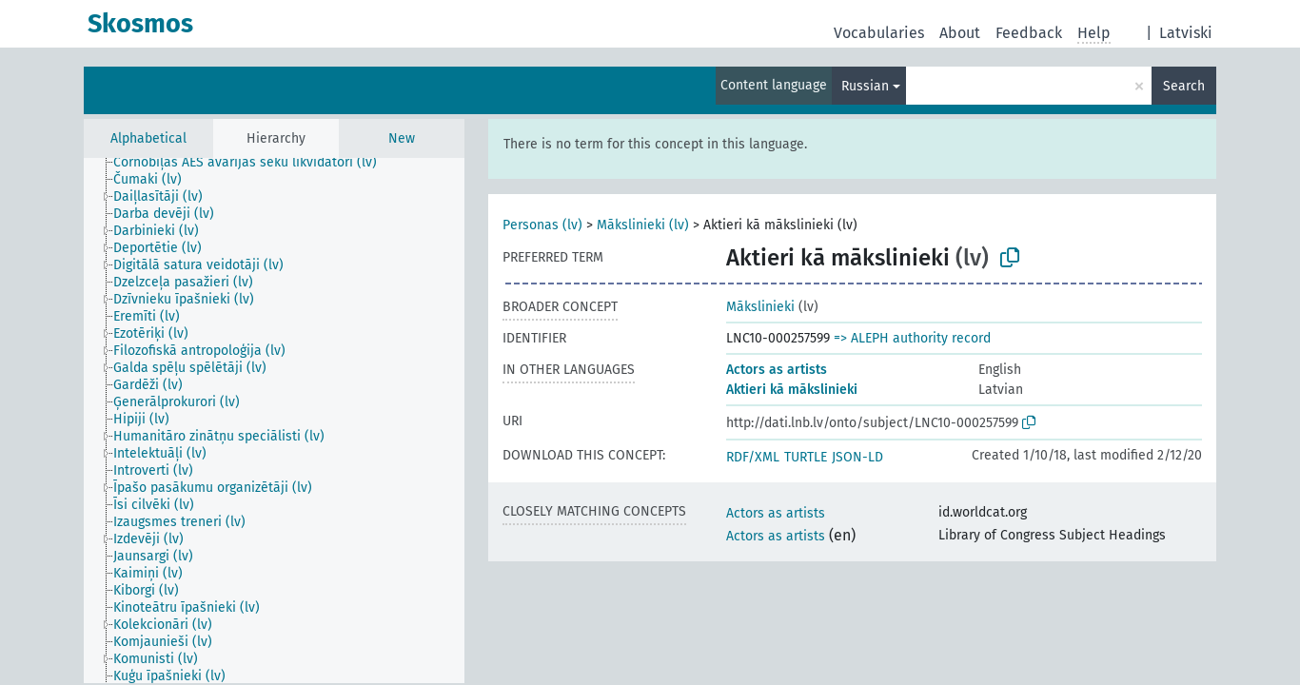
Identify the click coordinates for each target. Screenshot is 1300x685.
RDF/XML (752, 457)
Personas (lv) (542, 225)
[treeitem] (253, 162)
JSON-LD (857, 457)
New (401, 138)
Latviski (1185, 33)
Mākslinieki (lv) (643, 225)
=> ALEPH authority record (912, 338)
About (959, 33)
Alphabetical (148, 138)
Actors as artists (776, 370)
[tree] (274, 420)
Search (1184, 86)
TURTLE (805, 457)
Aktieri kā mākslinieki (791, 390)
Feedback (1028, 33)
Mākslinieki (760, 307)
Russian (865, 86)
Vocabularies (879, 33)
